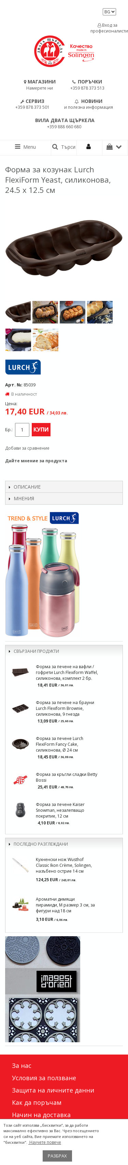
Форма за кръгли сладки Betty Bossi (66, 777)
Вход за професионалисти (107, 28)
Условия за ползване (44, 1078)
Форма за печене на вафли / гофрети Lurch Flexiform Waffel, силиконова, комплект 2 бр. (67, 672)
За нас (21, 1065)
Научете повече (44, 1142)
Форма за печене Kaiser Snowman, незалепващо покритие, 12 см (60, 810)
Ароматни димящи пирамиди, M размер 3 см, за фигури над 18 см (65, 905)
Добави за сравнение (27, 448)
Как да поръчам (36, 1102)
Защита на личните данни (53, 1090)
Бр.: (9, 430)
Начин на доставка (41, 1115)
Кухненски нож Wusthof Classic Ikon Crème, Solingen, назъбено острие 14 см (64, 865)
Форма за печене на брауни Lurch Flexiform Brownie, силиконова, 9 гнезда (65, 708)
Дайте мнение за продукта (36, 461)
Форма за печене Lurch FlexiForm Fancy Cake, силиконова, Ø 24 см (59, 744)
